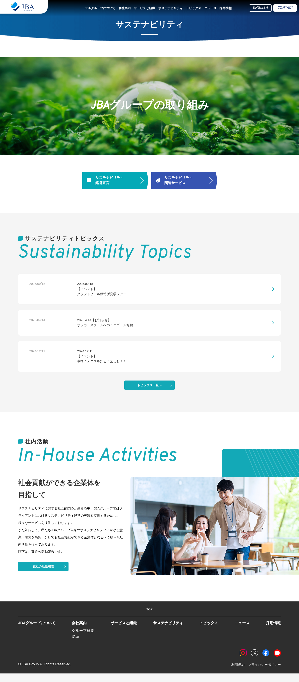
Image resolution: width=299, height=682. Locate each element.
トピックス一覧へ (149, 392)
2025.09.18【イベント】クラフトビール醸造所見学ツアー (79, 290)
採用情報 (226, 8)
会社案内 (124, 8)
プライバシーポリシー (263, 673)
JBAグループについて (100, 8)
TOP (149, 617)
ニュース (210, 8)
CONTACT (285, 7)
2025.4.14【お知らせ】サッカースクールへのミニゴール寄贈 (82, 326)
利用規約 (235, 673)
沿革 (76, 645)
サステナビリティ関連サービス (178, 180)
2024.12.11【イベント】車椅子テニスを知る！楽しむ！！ (79, 362)
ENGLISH (260, 7)
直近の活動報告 (43, 574)
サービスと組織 (144, 8)
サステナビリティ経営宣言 (109, 180)
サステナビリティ (170, 8)
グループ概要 (84, 638)
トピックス (193, 8)
